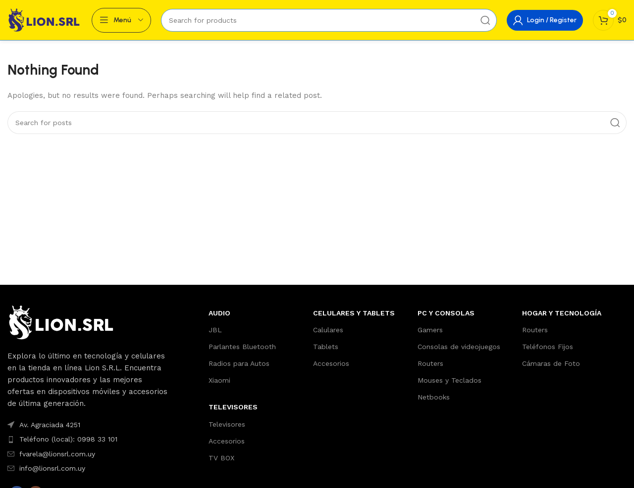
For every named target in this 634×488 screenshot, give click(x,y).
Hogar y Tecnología (561, 313)
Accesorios (227, 441)
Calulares (328, 330)
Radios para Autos (239, 363)
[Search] (329, 20)
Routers (430, 363)
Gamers (430, 330)
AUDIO (219, 313)
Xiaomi (219, 380)
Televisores (227, 424)
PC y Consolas (446, 313)
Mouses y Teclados (449, 380)
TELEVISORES (233, 407)
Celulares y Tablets (354, 313)
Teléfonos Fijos (547, 347)
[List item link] (87, 424)
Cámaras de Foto (551, 363)
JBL (215, 330)
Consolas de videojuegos (459, 347)
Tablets (325, 347)
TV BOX (221, 458)
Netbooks (434, 397)
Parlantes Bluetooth (242, 347)
